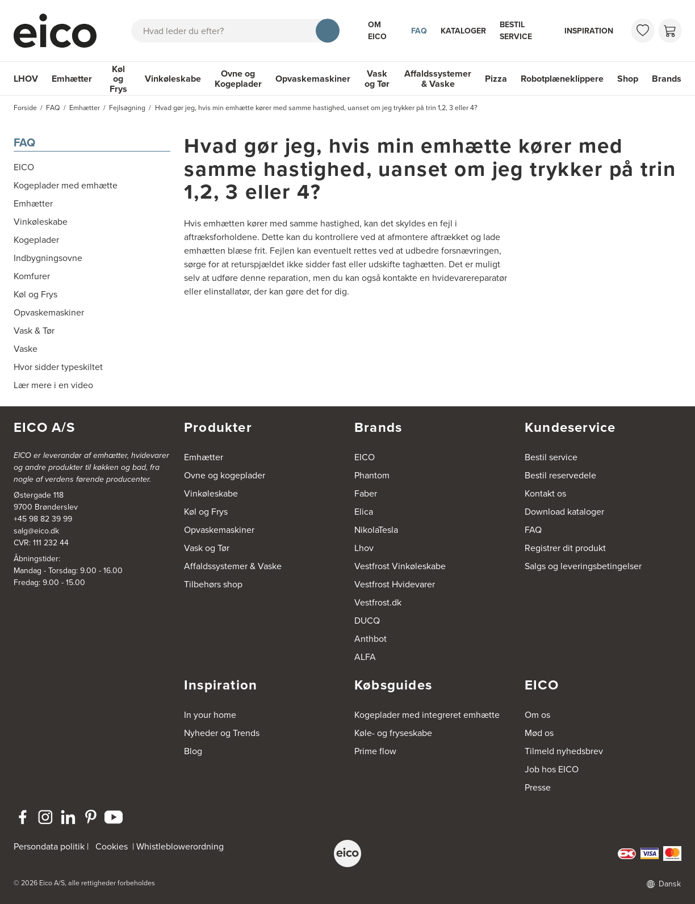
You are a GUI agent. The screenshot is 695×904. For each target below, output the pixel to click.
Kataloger (463, 30)
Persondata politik (49, 846)
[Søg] (328, 31)
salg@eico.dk (36, 531)
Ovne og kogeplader (224, 475)
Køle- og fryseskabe (393, 732)
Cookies (111, 846)
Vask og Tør (377, 78)
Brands (666, 78)
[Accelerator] (58, 31)
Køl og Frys (118, 78)
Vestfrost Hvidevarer (394, 584)
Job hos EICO (552, 769)
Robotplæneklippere (562, 78)
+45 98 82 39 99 (43, 519)
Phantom (372, 475)
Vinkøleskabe (173, 78)
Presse (538, 787)
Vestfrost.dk (377, 602)
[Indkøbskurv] (670, 31)
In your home (210, 714)
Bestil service (516, 30)
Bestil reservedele (560, 475)
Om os (537, 714)
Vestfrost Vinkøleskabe (400, 566)
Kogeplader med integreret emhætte (427, 714)
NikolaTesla (376, 529)
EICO (364, 457)
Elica (363, 511)
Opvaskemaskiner (312, 78)
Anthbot (370, 638)
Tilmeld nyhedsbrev (564, 751)
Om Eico (377, 30)
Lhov (364, 547)
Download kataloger (564, 511)
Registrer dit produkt (565, 547)
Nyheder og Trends (221, 732)
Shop (627, 78)
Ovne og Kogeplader (238, 78)
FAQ (419, 30)
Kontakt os (545, 493)
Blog (193, 751)
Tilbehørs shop (213, 584)
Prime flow (375, 751)
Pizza (496, 78)
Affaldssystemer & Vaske (437, 78)
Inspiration (588, 30)
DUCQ (367, 620)
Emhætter (72, 78)
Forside (25, 108)
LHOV (26, 78)
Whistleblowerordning (180, 846)
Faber (365, 493)
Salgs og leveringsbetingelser (583, 566)
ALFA (365, 656)
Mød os (539, 732)
